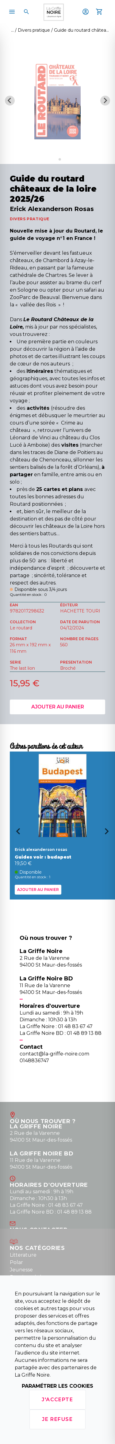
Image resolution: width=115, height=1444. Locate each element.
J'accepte (57, 1399)
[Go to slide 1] (55, 159)
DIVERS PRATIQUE (29, 219)
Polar (16, 1262)
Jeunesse (21, 1270)
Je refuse (57, 1419)
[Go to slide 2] (60, 159)
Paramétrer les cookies (57, 1386)
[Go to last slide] (16, 833)
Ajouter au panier (57, 707)
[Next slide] (105, 101)
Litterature (23, 1255)
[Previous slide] (10, 101)
